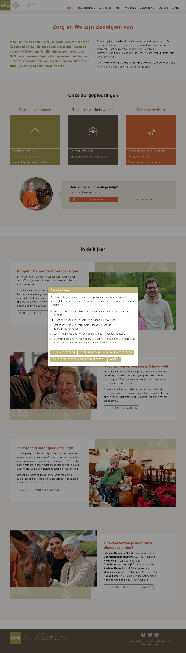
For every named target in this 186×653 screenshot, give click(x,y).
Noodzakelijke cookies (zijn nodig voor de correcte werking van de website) (91, 313)
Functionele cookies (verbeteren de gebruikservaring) (84, 320)
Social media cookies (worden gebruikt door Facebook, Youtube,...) (90, 334)
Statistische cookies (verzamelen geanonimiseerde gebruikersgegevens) (82, 327)
